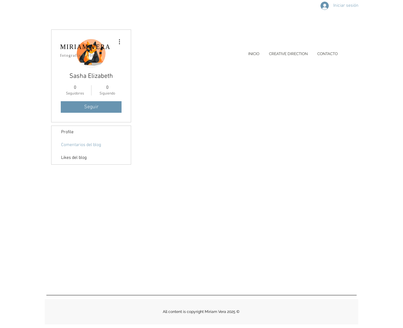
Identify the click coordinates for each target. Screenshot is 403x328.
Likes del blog (74, 157)
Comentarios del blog (81, 145)
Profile (67, 132)
